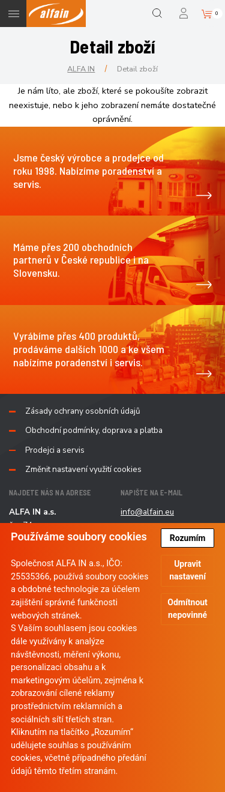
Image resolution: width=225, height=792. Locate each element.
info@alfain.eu (147, 512)
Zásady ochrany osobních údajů (82, 411)
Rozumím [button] (188, 538)
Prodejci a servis (55, 450)
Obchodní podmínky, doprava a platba (94, 430)
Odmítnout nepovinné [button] (187, 608)
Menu (13, 13)
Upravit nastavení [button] (187, 570)
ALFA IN (81, 69)
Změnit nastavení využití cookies (83, 469)
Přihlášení (184, 13)
